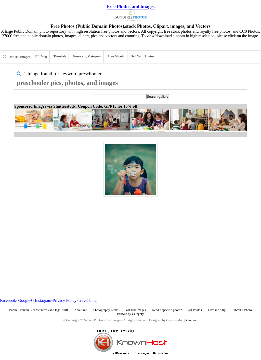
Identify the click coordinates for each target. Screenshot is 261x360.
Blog (41, 56)
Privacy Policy (64, 300)
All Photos (195, 310)
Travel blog (87, 300)
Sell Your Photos (142, 56)
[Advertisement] (130, 233)
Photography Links (105, 310)
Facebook (8, 300)
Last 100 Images (16, 57)
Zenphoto (192, 320)
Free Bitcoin (116, 56)
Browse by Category (87, 56)
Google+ (25, 300)
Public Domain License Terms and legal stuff (38, 310)
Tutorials (60, 56)
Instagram (43, 300)
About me (80, 310)
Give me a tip (217, 310)
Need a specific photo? (167, 310)
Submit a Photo (242, 310)
